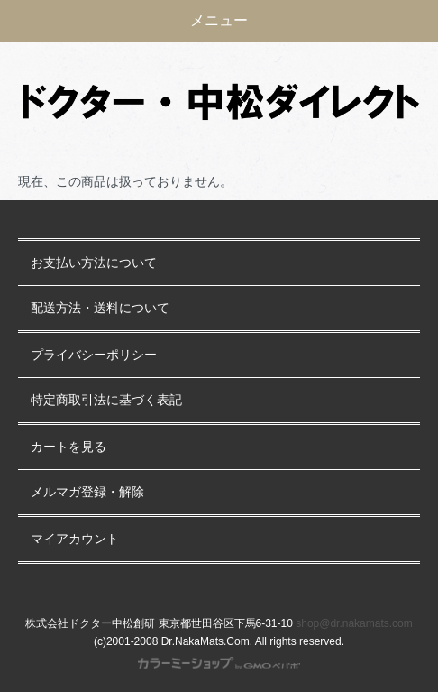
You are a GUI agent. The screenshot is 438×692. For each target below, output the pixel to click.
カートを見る (68, 447)
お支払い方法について (94, 263)
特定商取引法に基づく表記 (106, 400)
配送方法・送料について (100, 308)
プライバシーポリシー (94, 355)
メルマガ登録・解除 (87, 492)
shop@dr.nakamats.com (354, 623)
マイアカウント (75, 539)
